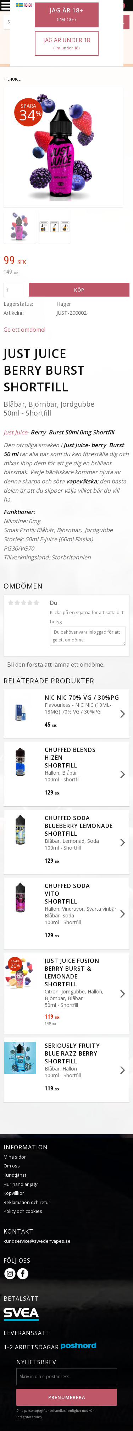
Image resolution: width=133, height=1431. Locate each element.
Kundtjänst (15, 1175)
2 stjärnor (17, 603)
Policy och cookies (23, 1211)
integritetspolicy (29, 1417)
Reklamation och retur (27, 1202)
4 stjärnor (30, 603)
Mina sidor (15, 1157)
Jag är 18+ (67, 14)
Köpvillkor (14, 1193)
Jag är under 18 (67, 43)
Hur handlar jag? (21, 1184)
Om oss (12, 1165)
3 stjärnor (23, 603)
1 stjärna (10, 603)
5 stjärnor (36, 603)
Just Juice (15, 432)
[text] (66, 261)
